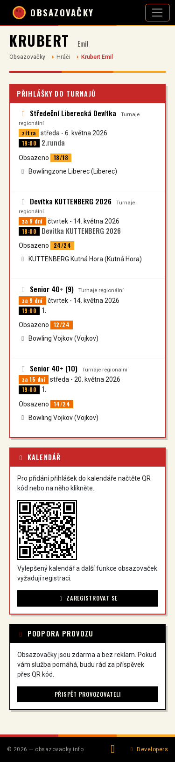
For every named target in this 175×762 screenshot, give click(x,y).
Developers (148, 749)
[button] (47, 530)
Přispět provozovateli (88, 694)
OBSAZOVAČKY (53, 12)
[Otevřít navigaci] (157, 12)
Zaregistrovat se (87, 598)
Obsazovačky (27, 56)
